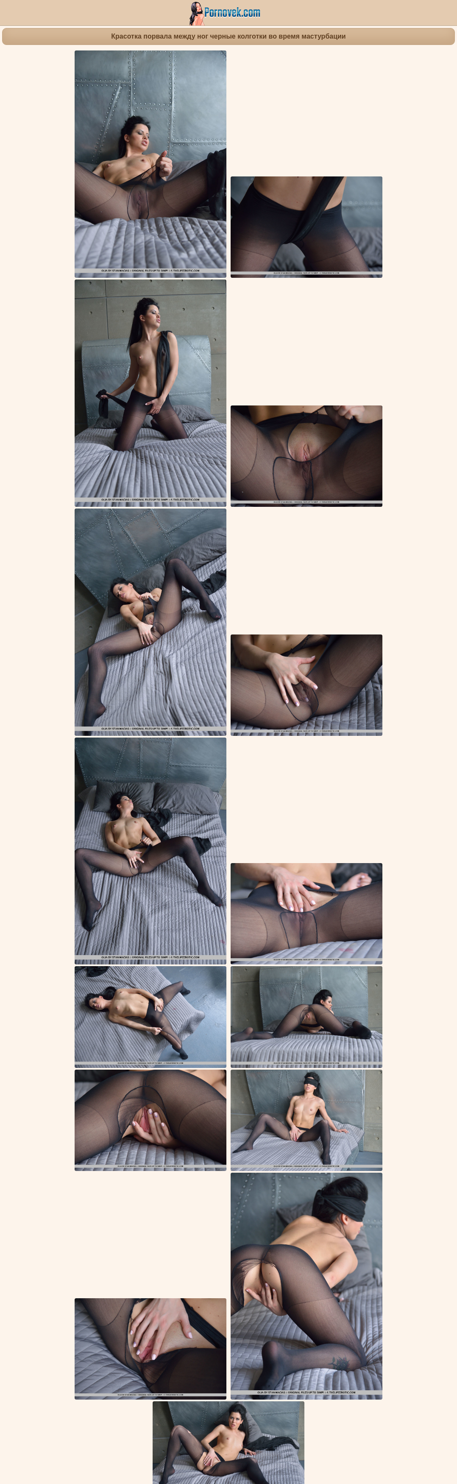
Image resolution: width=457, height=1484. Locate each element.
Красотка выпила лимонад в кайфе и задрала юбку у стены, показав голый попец (335, 1127)
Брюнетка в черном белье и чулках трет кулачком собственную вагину (321, 1305)
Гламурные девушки (276, 1071)
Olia (242, 1087)
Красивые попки (165, 1071)
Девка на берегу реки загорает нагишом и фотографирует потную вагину (213, 1127)
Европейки (403, 1071)
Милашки (436, 1071)
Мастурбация (118, 1071)
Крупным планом (217, 1071)
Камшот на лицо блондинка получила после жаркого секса (83, 1217)
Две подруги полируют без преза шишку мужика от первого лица (91, 1390)
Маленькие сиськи (357, 1071)
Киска (317, 1071)
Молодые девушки (67, 1071)
